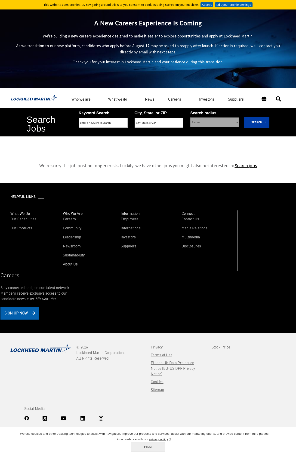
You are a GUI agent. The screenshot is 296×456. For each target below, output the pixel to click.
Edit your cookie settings (233, 5)
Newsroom (62, 250)
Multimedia (160, 241)
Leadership (62, 241)
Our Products (22, 232)
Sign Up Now (237, 263)
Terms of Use (111, 308)
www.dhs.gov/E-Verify (32, 422)
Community (62, 232)
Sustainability (63, 259)
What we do (117, 101)
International (111, 232)
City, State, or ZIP (151, 117)
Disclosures (161, 250)
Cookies (107, 334)
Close (277, 445)
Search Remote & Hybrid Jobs (144, 145)
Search (256, 126)
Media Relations (164, 232)
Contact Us (160, 223)
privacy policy (149, 448)
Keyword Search (94, 117)
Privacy (106, 300)
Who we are (80, 101)
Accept (207, 5)
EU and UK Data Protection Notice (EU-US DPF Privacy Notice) (122, 321)
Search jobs (246, 170)
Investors (206, 101)
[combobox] (159, 127)
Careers (174, 101)
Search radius (203, 117)
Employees (109, 223)
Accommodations (46, 411)
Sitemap (107, 342)
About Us (60, 268)
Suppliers (236, 101)
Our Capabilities (24, 223)
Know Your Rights (22, 411)
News (149, 101)
